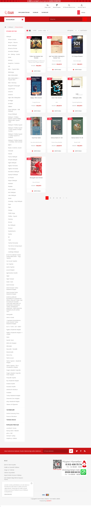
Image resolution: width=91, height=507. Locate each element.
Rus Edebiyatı (11, 225)
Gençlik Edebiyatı (12, 159)
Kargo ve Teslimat (9, 470)
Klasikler (10, 186)
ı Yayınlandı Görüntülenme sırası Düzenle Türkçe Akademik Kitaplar (13, 322)
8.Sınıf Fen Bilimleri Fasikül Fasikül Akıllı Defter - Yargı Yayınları (13, 256)
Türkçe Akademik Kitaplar (13, 395)
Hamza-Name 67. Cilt (56, 138)
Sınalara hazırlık (10, 383)
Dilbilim (10, 106)
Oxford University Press (12, 413)
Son (66, 198)
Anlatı (9, 57)
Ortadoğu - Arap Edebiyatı (15, 201)
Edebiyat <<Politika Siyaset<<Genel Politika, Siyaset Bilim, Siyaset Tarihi (14, 119)
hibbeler (16, 430)
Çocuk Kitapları (10, 270)
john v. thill (9, 433)
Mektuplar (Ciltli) (77, 98)
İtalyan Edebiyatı (12, 180)
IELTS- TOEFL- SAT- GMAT (13, 326)
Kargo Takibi (48, 7)
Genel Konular (10, 285)
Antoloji (10, 60)
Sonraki (63, 198)
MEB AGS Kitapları (11, 343)
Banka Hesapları (57, 7)
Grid (27, 30)
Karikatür (10, 183)
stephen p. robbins (11, 438)
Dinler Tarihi (9, 282)
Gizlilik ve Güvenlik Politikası (11, 467)
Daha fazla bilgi (8, 494)
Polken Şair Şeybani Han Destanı (36, 57)
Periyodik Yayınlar (11, 377)
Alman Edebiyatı (12, 45)
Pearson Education (11, 416)
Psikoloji (10, 219)
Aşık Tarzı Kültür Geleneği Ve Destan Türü (56, 57)
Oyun (9, 204)
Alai (57, 102)
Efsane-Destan (12, 39)
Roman (10, 222)
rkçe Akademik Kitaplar (12, 380)
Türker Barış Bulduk (56, 142)
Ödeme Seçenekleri (9, 472)
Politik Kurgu (11, 213)
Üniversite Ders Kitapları (12, 398)
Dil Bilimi (10, 103)
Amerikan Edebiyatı (13, 51)
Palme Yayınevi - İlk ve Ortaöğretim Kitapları (12, 366)
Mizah (9, 198)
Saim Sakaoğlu (77, 61)
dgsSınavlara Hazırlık (11, 273)
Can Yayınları (9, 264)
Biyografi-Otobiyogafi (14, 85)
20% (49, 37)
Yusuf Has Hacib (36, 138)
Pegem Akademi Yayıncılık (13, 370)
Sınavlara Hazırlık (11, 386)
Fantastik (10, 151)
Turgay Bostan (36, 102)
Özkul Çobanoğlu (56, 61)
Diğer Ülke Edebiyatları (14, 97)
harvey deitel (9, 430)
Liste (30, 30)
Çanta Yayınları (10, 267)
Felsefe (10, 154)
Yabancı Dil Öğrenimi (12, 404)
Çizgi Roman (11, 88)
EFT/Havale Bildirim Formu (69, 7)
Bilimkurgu (11, 72)
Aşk (9, 66)
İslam (7, 337)
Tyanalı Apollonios (77, 102)
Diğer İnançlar (10, 279)
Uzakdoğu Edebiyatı (13, 252)
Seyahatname (12, 231)
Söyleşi (10, 234)
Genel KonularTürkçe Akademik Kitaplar (12, 293)
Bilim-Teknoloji (12, 83)
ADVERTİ (48, 501)
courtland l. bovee (11, 428)
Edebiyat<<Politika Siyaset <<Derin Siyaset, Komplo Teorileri (15, 129)
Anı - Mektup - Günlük (14, 54)
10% (29, 37)
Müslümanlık (9, 352)
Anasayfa (5, 27)
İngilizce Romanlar (13, 168)
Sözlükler (8, 392)
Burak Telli (77, 142)
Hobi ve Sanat (10, 317)
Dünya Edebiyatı (12, 114)
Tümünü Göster (11, 420)
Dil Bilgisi (10, 100)
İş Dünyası (11, 177)
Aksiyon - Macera (13, 42)
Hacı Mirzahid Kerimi (36, 142)
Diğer (7, 276)
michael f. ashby (10, 436)
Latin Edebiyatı (12, 195)
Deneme (10, 91)
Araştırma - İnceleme (13, 63)
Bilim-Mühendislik (13, 75)
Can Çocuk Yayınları (11, 261)
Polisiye (10, 210)
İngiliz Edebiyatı (12, 162)
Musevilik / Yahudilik (11, 349)
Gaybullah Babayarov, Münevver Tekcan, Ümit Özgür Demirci (36, 61)
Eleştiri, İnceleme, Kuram (15, 148)
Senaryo (10, 228)
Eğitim (9, 145)
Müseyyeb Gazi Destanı (36, 177)
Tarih (9, 240)
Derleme (10, 94)
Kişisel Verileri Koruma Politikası (12, 475)
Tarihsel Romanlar (13, 243)
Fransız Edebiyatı (12, 157)
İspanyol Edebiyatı (13, 174)
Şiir (9, 237)
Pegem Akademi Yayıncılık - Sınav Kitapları (13, 373)
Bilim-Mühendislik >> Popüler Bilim (13, 79)
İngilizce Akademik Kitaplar (13, 329)
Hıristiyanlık (9, 314)
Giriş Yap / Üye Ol (82, 7)
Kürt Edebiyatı (12, 192)
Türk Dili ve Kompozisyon (15, 246)
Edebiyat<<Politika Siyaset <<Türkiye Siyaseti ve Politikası (15, 135)
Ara (85, 19)
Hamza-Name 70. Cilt (77, 138)
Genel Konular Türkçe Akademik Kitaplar (12, 288)
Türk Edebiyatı (12, 249)
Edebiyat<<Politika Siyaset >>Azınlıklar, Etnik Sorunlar (15, 141)
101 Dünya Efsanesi (77, 56)
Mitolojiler (9, 346)
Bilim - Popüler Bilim (13, 69)
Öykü (9, 207)
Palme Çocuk (10, 358)
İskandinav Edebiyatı (13, 171)
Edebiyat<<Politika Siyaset (15, 125)
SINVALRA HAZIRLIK (12, 389)
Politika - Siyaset (12, 216)
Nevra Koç (9, 355)
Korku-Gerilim (12, 189)
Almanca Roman (12, 48)
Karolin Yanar (10, 340)
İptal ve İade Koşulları (10, 464)
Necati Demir (36, 182)
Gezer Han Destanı (57, 98)
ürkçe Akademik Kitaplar (12, 401)
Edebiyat (10, 27)
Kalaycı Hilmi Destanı (36, 98)
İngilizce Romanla (13, 165)
